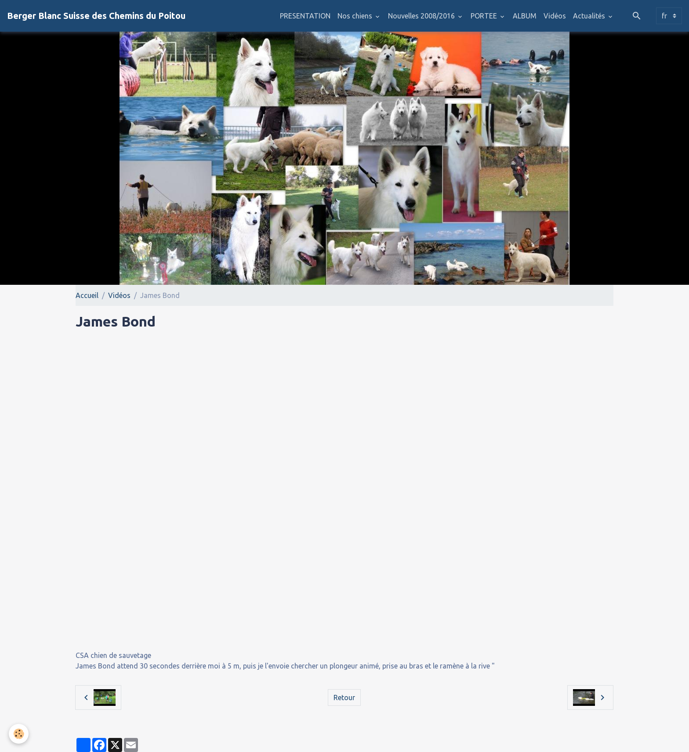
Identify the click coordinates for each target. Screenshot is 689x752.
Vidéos (555, 16)
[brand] (96, 15)
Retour (344, 697)
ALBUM (525, 16)
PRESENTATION (305, 16)
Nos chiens (355, 16)
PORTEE (485, 16)
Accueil (87, 295)
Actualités (590, 16)
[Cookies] (19, 734)
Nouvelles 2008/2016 (422, 16)
